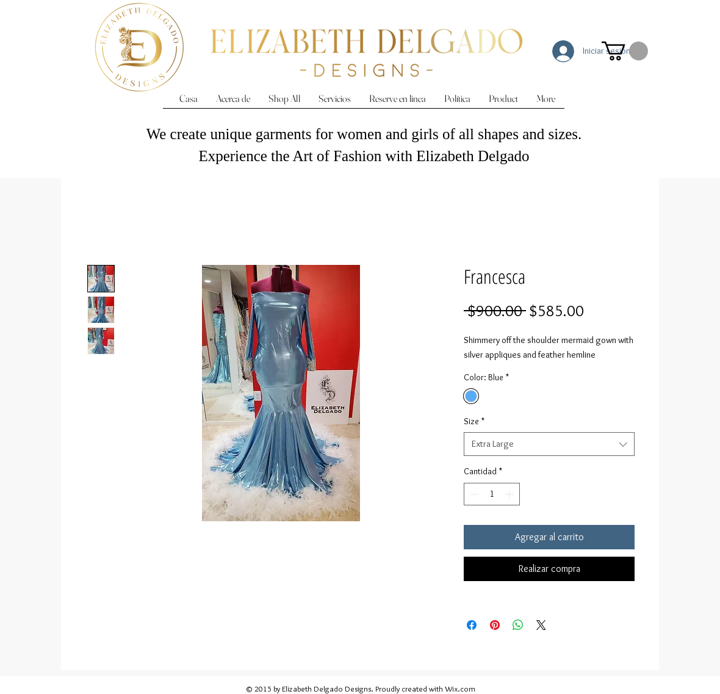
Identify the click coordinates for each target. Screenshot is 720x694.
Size (474, 421)
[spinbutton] (492, 494)
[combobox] (549, 444)
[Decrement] (473, 494)
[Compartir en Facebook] (471, 625)
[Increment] (510, 494)
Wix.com (460, 688)
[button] (625, 51)
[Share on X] (541, 625)
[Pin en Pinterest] (495, 625)
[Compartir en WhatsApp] (518, 625)
